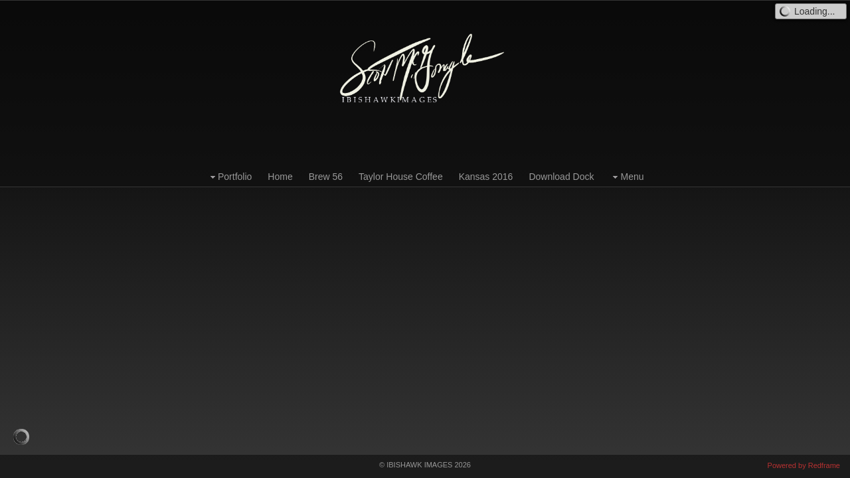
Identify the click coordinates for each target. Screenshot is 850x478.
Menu (626, 177)
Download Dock (561, 176)
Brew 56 (326, 176)
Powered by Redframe (804, 465)
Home (280, 176)
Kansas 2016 (486, 176)
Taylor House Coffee (401, 176)
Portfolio (229, 177)
